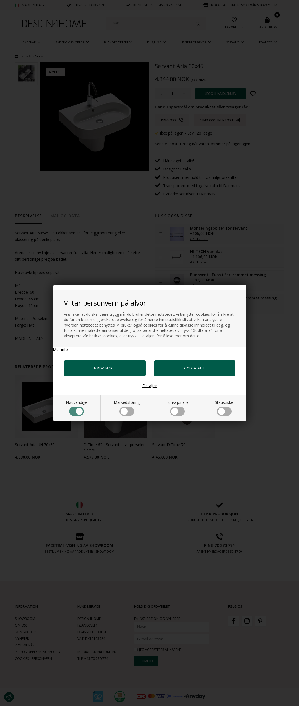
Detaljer (149, 385)
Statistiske (224, 408)
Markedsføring (127, 408)
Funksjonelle (177, 408)
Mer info (60, 349)
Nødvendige (76, 408)
